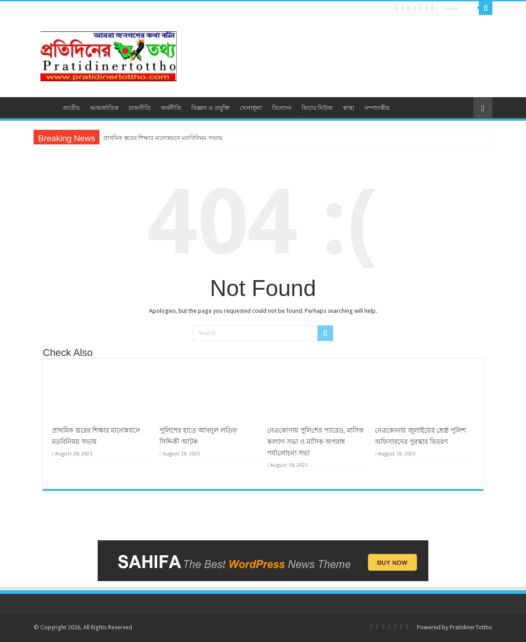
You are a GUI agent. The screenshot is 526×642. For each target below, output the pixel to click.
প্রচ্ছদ (45, 106)
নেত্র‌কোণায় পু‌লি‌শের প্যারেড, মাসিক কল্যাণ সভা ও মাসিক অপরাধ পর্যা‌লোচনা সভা (315, 441)
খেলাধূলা (251, 107)
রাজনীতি (140, 107)
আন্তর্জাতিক (104, 107)
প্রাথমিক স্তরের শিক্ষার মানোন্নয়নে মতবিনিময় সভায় (162, 137)
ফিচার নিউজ (317, 107)
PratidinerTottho (471, 627)
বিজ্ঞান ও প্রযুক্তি (210, 107)
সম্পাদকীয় (377, 107)
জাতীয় (71, 107)
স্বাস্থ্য (348, 107)
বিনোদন (282, 107)
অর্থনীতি (171, 107)
